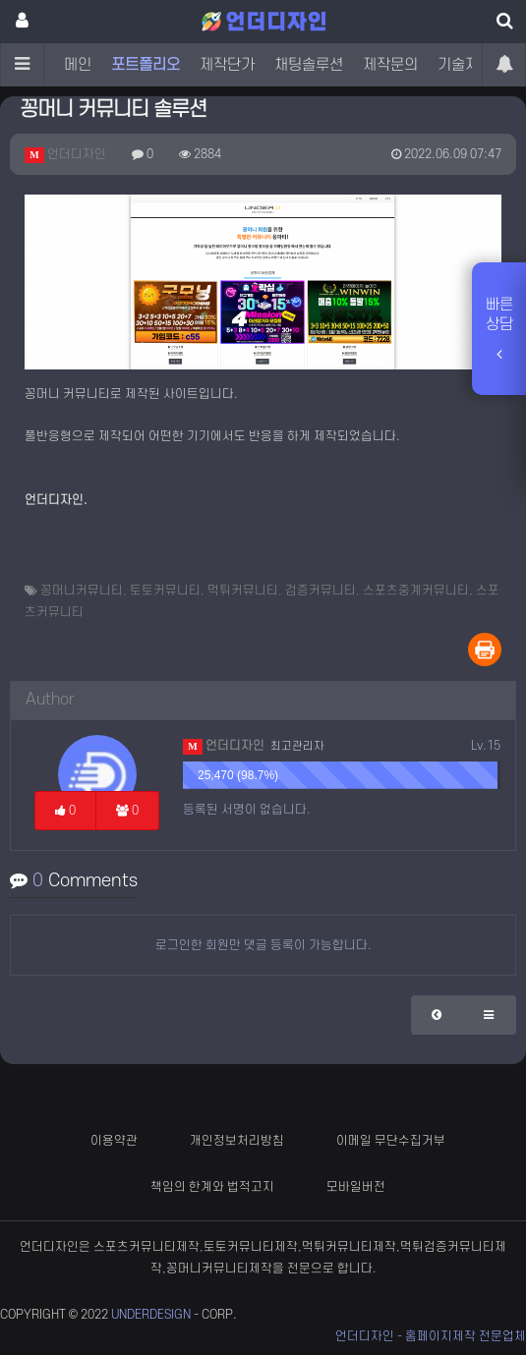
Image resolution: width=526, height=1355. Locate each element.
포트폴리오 (145, 65)
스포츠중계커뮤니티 (416, 590)
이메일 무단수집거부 (390, 1141)
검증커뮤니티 (320, 590)
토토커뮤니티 (165, 590)
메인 (77, 65)
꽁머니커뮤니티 (81, 590)
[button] (437, 1015)
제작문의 (390, 65)
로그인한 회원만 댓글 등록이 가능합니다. (263, 945)
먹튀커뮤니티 (242, 590)
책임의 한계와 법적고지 (212, 1187)
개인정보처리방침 (237, 1141)
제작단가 (227, 65)
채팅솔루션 (308, 65)
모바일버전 (355, 1187)
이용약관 (114, 1141)
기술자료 (465, 65)
